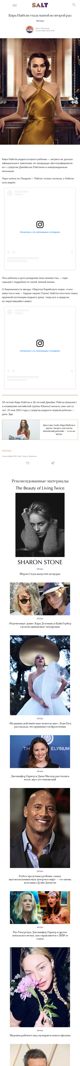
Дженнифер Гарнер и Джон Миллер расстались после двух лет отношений (40, 778)
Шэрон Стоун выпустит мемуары (40, 574)
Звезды (40, 21)
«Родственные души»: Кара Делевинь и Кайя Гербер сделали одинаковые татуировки (40, 625)
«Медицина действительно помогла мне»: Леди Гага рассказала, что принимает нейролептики (40, 725)
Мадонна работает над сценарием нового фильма (40, 1035)
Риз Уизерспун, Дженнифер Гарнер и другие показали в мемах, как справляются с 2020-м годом (40, 935)
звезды (7, 451)
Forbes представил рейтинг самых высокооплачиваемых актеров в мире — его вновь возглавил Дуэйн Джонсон (40, 879)
